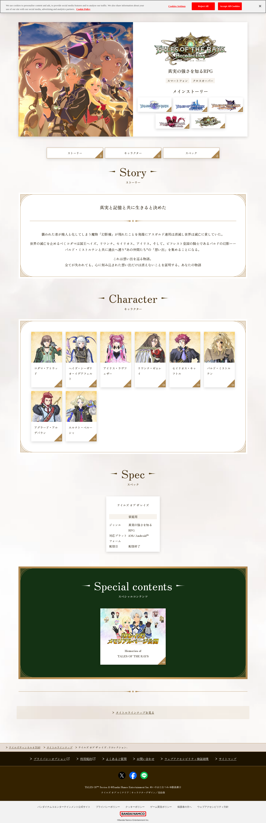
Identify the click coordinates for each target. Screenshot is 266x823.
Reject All (203, 6)
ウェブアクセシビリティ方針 (213, 806)
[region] (133, 6)
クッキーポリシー (135, 806)
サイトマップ (227, 759)
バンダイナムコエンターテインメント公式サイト (63, 806)
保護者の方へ (184, 806)
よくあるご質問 (116, 759)
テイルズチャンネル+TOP (24, 747)
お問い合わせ (145, 759)
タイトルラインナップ (59, 747)
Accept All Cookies (230, 6)
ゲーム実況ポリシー (161, 806)
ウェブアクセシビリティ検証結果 (186, 759)
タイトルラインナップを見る (135, 712)
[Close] (260, 6)
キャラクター (133, 153)
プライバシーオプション (52, 759)
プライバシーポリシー (108, 806)
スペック (191, 153)
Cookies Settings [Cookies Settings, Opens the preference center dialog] (177, 6)
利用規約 (88, 759)
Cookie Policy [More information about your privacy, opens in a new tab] (83, 9)
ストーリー (74, 153)
